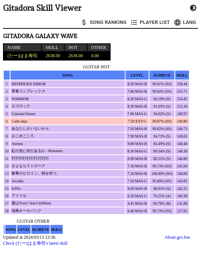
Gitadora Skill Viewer (42, 8)
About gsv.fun (177, 237)
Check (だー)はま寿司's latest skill (35, 243)
